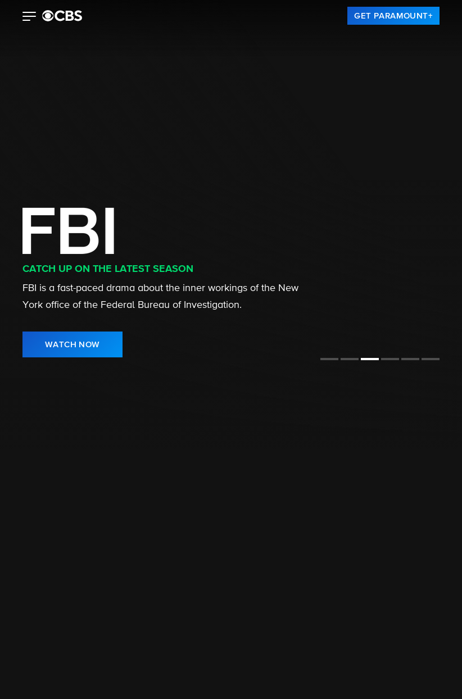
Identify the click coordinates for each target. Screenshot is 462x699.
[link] (393, 16)
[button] (29, 17)
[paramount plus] (62, 15)
